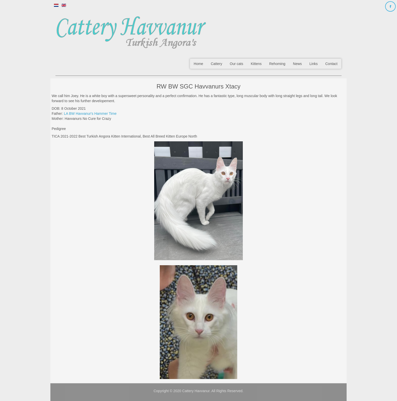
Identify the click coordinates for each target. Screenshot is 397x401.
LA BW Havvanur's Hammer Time (90, 114)
